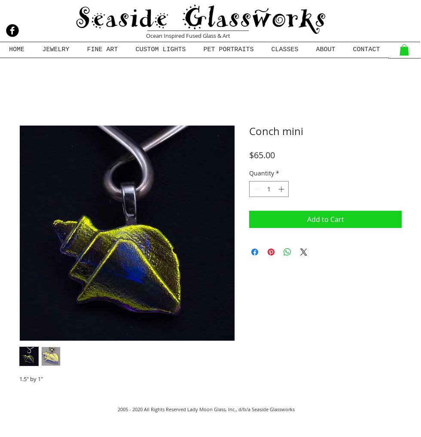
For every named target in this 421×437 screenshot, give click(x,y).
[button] (404, 49)
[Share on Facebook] (255, 252)
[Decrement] (255, 189)
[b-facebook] (12, 30)
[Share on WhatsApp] (287, 252)
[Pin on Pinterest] (271, 252)
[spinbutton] (269, 189)
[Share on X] (304, 252)
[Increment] (282, 189)
